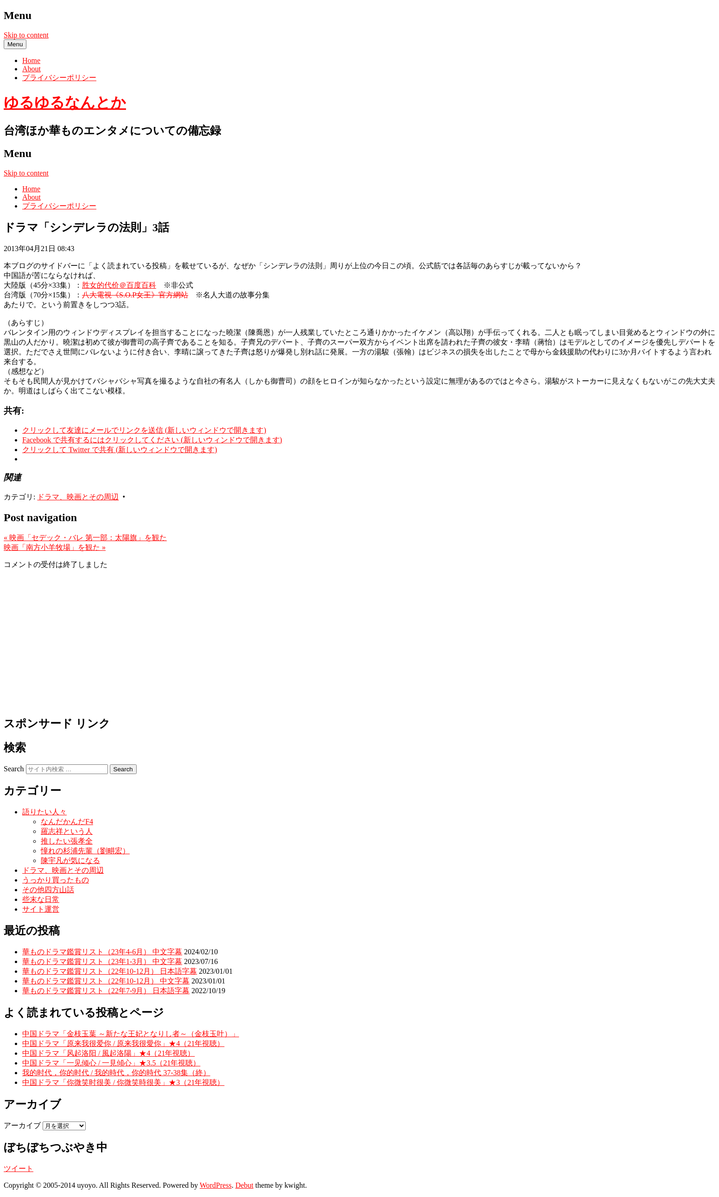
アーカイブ (22, 1125)
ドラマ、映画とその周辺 (78, 497)
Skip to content (26, 35)
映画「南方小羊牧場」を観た (55, 547)
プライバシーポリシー (59, 78)
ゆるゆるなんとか (65, 102)
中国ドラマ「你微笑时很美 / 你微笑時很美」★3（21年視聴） (123, 1082)
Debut (244, 1185)
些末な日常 (40, 899)
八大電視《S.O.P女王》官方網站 (135, 295)
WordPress (216, 1185)
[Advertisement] (359, 642)
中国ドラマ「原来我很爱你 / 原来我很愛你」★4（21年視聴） (123, 1043)
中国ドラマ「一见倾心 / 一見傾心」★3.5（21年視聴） (111, 1063)
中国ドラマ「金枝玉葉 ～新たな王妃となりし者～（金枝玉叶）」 (130, 1034)
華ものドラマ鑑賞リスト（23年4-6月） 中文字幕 (102, 952)
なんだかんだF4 (67, 821)
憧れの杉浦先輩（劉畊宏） (85, 851)
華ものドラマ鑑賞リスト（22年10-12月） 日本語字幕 (109, 971)
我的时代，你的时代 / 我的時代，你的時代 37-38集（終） (116, 1073)
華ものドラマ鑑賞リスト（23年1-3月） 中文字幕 (102, 961)
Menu (15, 44)
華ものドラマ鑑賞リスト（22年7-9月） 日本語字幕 (105, 991)
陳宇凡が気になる (70, 860)
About (31, 69)
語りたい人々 (44, 812)
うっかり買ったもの (55, 880)
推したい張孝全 (67, 841)
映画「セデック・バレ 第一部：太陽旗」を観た (85, 538)
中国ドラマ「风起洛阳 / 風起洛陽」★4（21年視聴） (108, 1053)
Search (14, 769)
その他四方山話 (48, 890)
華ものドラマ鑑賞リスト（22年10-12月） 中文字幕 (105, 981)
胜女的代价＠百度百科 (119, 285)
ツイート (18, 1168)
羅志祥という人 (67, 831)
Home (31, 60)
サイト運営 (40, 909)
